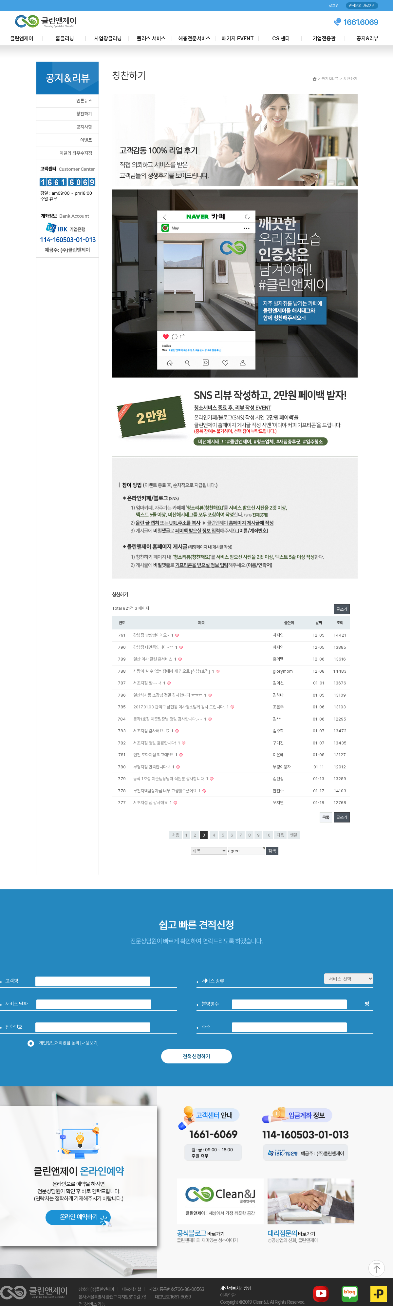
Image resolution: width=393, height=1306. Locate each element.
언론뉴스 (84, 100)
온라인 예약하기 (79, 1217)
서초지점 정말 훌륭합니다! (157, 743)
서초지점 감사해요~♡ (153, 730)
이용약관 (228, 1295)
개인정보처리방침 (236, 1288)
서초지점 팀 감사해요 (153, 802)
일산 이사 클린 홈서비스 (155, 659)
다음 (280, 835)
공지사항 (84, 126)
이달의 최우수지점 (76, 153)
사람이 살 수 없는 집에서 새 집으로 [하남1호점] (174, 671)
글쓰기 (341, 609)
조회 (340, 622)
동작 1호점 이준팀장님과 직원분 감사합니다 (171, 778)
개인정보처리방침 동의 (65, 1042)
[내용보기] (89, 1042)
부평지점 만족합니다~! (154, 766)
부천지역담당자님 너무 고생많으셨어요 (167, 790)
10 (268, 835)
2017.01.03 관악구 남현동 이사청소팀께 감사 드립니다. (181, 706)
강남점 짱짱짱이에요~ (153, 635)
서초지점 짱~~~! (149, 683)
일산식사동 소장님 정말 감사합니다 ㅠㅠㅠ (170, 695)
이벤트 (86, 140)
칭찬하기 (84, 113)
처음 (175, 835)
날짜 (318, 622)
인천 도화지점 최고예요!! (155, 754)
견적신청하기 (196, 1056)
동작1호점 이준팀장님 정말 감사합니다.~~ (170, 719)
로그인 (334, 5)
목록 (325, 817)
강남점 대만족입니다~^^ (155, 647)
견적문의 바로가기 (362, 5)
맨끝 (293, 835)
